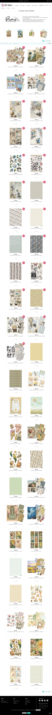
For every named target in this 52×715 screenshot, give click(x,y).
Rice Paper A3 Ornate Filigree (36, 227)
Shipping (14, 698)
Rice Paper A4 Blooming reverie (36, 655)
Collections (4, 5)
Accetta (28, 712)
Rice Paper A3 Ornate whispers (36, 361)
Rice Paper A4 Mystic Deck (36, 548)
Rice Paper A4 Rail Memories (15, 120)
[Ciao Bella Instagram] (39, 697)
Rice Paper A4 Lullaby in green (36, 414)
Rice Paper (28, 5)
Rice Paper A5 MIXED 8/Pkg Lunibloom (36, 628)
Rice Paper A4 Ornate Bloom (15, 200)
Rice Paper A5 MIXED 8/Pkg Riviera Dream (15, 93)
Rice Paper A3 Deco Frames (36, 254)
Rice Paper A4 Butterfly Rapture (15, 307)
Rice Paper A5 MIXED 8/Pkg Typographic (15, 361)
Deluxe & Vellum (35, 5)
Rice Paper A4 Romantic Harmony (15, 468)
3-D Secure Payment (16, 697)
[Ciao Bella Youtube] (45, 697)
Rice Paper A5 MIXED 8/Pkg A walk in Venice (36, 494)
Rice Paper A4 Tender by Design (16, 681)
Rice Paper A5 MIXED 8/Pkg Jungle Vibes (36, 66)
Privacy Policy (38, 710)
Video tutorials (4, 697)
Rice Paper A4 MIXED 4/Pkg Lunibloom (36, 388)
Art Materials (11, 5)
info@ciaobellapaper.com (43, 701)
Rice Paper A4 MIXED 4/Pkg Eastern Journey (36, 334)
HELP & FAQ (15, 696)
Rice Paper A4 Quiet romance (15, 655)
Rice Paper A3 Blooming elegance (15, 388)
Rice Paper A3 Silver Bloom (15, 254)
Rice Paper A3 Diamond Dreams (16, 494)
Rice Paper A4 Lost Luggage (15, 147)
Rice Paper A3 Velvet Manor (36, 200)
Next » (49, 687)
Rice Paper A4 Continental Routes (36, 120)
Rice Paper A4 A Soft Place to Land (16, 414)
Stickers (40, 5)
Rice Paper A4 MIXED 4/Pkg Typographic (15, 334)
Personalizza (24, 712)
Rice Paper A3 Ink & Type (15, 227)
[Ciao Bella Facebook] (42, 697)
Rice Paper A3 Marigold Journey (36, 307)
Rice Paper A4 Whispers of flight (15, 548)
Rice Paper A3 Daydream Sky (36, 681)
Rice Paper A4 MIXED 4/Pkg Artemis (15, 521)
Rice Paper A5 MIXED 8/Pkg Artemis (36, 441)
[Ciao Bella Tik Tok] (47, 697)
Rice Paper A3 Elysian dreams (36, 468)
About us (2, 696)
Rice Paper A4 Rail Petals (36, 147)
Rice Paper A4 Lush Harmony (15, 441)
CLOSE (50, 713)
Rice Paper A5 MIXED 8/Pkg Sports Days (15, 66)
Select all (49, 43)
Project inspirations (4, 698)
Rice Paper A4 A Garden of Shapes (15, 601)
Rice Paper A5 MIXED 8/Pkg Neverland (36, 521)
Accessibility (15, 699)
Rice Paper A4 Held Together (36, 601)
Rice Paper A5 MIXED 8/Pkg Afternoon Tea (15, 628)
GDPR (26, 699)
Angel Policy (27, 697)
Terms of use (27, 696)
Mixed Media (22, 5)
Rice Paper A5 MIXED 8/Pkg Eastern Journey (36, 93)
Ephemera (17, 5)
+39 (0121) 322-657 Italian (43, 705)
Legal (26, 700)
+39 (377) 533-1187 (42, 704)
